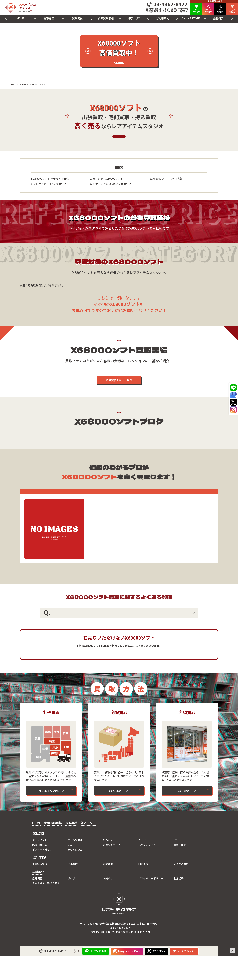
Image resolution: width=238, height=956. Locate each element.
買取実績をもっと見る (119, 380)
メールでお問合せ (184, 951)
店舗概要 (38, 872)
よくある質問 (181, 864)
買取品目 (49, 18)
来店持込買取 (39, 864)
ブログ (71, 878)
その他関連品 (75, 849)
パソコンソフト (147, 844)
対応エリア (134, 18)
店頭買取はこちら (187, 791)
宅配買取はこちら (119, 791)
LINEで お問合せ (196, 9)
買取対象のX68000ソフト (108, 178)
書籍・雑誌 (180, 844)
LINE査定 (143, 864)
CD (175, 839)
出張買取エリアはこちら (51, 791)
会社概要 (218, 18)
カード (142, 840)
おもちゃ (108, 840)
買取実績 (77, 18)
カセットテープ (111, 844)
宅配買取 (108, 864)
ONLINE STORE (191, 18)
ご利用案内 (162, 18)
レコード (73, 844)
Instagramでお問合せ (126, 951)
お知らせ (108, 878)
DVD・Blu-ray (39, 844)
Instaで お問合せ (208, 9)
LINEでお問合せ (95, 951)
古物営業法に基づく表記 (46, 883)
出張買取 (73, 864)
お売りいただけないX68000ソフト (113, 184)
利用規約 (179, 878)
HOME (20, 18)
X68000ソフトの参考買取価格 (51, 178)
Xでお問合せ (156, 951)
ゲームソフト (39, 840)
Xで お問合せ (220, 9)
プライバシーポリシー (150, 878)
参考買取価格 (106, 18)
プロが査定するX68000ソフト (51, 184)
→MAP (154, 923)
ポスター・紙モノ (42, 849)
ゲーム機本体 (75, 840)
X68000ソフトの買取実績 (167, 178)
